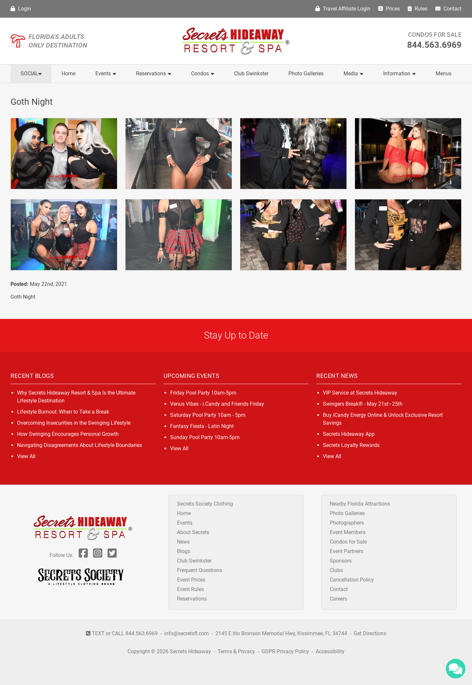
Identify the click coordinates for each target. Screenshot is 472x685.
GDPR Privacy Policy (286, 651)
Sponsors (341, 561)
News (183, 542)
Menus (443, 73)
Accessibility (330, 651)
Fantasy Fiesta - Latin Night (202, 426)
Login (20, 9)
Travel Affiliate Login (342, 9)
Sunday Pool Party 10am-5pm (205, 437)
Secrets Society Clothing (205, 504)
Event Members (347, 532)
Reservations (153, 73)
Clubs (336, 570)
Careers (338, 599)
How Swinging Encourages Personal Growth (68, 434)
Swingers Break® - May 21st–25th (363, 404)
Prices (389, 9)
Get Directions (370, 633)
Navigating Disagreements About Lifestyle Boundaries (79, 445)
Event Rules (190, 589)
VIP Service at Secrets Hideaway (360, 393)
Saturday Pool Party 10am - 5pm (208, 415)
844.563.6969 (434, 45)
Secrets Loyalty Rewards (351, 445)
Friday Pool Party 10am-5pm (203, 393)
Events (105, 73)
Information (399, 73)
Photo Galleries (306, 73)
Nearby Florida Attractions (360, 504)
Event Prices (191, 580)
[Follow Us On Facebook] (83, 555)
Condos (202, 73)
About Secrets (193, 532)
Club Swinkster (251, 73)
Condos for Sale (435, 34)
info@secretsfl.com (186, 633)
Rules (417, 9)
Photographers (347, 523)
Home (68, 73)
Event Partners (346, 551)
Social (31, 73)
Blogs (183, 551)
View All (26, 456)
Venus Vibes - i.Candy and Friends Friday (217, 404)
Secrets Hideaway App (349, 434)
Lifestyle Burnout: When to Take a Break (63, 412)
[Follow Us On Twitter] (112, 555)
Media (353, 73)
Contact (448, 9)
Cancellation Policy (352, 580)
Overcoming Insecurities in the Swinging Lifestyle (73, 423)
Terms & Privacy (236, 651)
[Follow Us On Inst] (97, 555)
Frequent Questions (199, 570)
